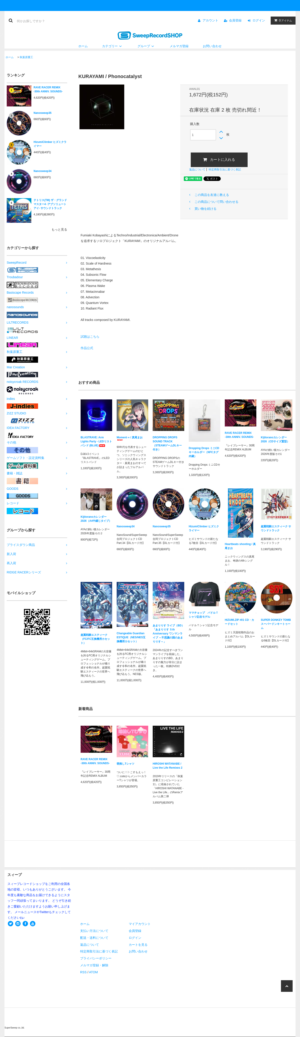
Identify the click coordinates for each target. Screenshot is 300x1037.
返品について (197, 169)
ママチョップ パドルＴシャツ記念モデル (203, 614)
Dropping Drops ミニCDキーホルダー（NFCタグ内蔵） (204, 452)
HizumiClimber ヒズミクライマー (50, 144)
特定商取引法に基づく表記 (225, 169)
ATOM (93, 972)
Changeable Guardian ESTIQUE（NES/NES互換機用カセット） (131, 637)
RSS (83, 972)
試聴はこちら (90, 336)
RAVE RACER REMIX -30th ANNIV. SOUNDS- (48, 89)
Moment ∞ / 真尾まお (130, 438)
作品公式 (87, 348)
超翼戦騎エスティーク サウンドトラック (276, 528)
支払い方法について (94, 931)
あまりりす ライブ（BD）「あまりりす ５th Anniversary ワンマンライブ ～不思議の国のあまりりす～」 (168, 633)
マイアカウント (140, 924)
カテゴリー (112, 46)
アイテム (282, 20)
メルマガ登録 (179, 46)
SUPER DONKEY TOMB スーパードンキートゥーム (276, 624)
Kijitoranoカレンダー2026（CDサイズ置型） (275, 439)
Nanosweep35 (42, 113)
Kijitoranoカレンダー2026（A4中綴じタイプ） (96, 518)
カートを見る (138, 944)
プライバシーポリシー (95, 958)
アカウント (210, 20)
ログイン (259, 20)
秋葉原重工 (26, 57)
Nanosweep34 (42, 171)
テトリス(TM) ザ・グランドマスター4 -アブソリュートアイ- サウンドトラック (50, 204)
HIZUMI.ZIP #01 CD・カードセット (239, 622)
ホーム (83, 46)
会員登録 (235, 20)
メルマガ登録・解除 (94, 965)
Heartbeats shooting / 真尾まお (240, 546)
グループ (146, 46)
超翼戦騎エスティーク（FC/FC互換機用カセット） (95, 639)
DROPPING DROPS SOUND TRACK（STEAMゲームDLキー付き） (167, 443)
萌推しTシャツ (125, 763)
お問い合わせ (212, 46)
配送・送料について (94, 937)
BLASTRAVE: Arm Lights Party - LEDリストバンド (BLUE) (96, 441)
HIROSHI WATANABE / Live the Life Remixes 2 (167, 765)
